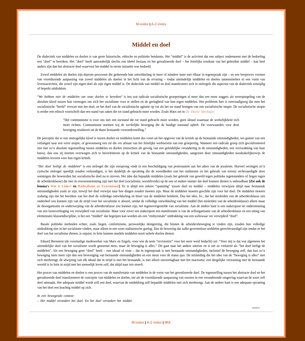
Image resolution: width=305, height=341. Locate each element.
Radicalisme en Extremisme (98, 186)
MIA (168, 322)
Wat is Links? (60, 186)
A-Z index (158, 24)
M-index (142, 24)
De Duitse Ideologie (200, 111)
